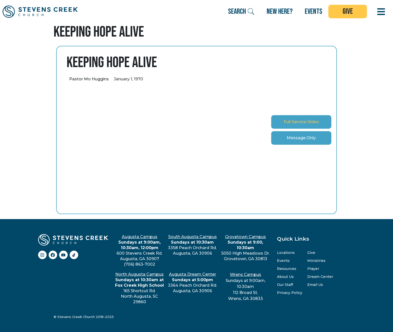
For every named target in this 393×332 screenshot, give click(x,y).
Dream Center (320, 276)
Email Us (315, 284)
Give (311, 252)
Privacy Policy (289, 292)
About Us (285, 276)
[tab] (301, 122)
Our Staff (285, 284)
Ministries (316, 260)
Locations (286, 252)
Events (283, 260)
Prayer (313, 268)
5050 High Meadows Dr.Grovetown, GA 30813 (245, 247)
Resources (286, 268)
